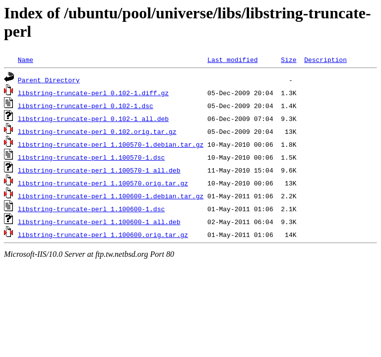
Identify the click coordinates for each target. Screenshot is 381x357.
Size (288, 59)
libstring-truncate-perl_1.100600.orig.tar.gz (103, 234)
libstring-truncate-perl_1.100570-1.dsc (91, 157)
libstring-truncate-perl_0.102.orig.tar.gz (97, 131)
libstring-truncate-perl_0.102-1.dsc (85, 105)
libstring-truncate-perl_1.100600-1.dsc (91, 208)
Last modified (232, 59)
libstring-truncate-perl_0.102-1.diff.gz (93, 92)
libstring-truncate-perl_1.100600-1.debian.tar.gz (110, 195)
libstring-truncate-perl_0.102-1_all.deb (93, 118)
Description (325, 59)
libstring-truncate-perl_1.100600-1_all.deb (99, 221)
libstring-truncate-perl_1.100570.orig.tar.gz (103, 182)
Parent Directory (49, 79)
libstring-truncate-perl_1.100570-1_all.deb (99, 170)
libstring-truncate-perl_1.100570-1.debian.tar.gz (110, 144)
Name (25, 59)
